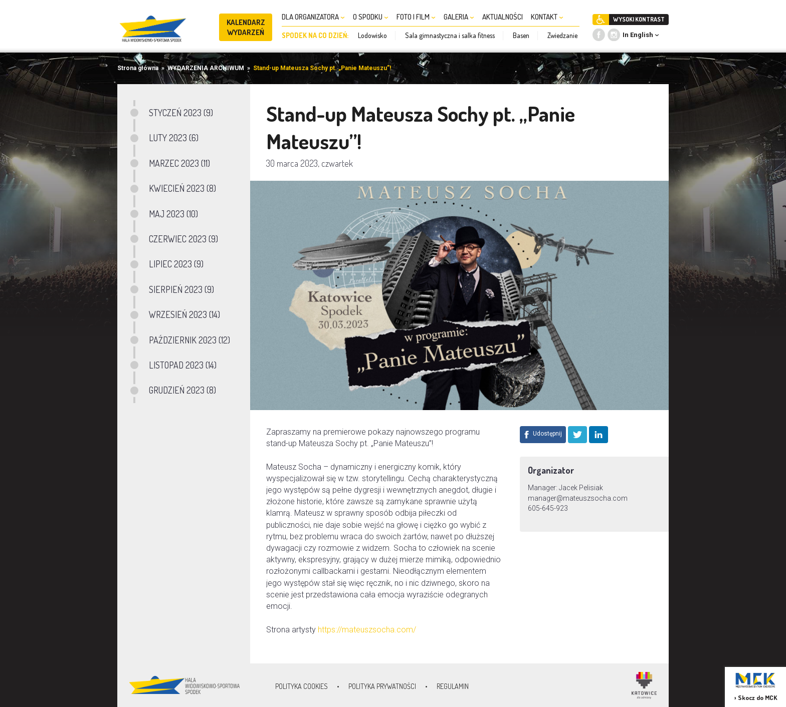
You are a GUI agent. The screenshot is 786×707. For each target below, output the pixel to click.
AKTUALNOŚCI (502, 17)
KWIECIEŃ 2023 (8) (182, 188)
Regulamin (453, 686)
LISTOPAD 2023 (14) (183, 365)
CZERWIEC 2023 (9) (183, 238)
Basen (521, 35)
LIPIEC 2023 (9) (176, 263)
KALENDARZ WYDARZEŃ (246, 27)
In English (638, 35)
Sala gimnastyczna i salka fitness (450, 35)
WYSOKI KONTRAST (639, 19)
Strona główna (137, 68)
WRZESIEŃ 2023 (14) (184, 314)
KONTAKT (547, 17)
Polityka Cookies (301, 686)
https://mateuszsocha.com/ (367, 629)
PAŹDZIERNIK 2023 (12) (189, 339)
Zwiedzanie (562, 35)
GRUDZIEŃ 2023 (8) (182, 390)
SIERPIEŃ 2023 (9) (181, 289)
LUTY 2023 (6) (174, 137)
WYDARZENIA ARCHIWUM (205, 68)
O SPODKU (370, 17)
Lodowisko (372, 35)
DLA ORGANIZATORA (313, 17)
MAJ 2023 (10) (173, 213)
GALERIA (459, 17)
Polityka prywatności (382, 686)
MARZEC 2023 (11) (179, 163)
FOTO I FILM (416, 17)
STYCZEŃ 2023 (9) (181, 112)
